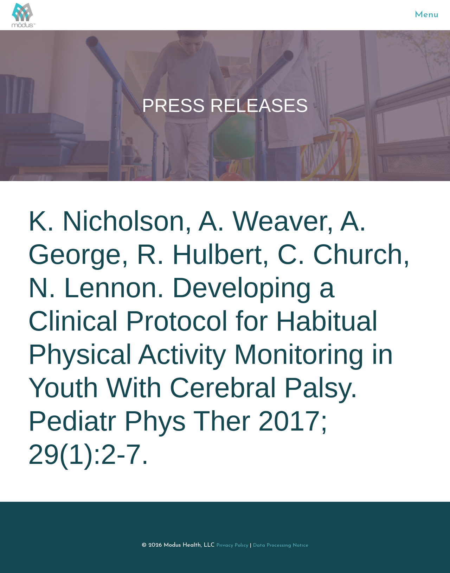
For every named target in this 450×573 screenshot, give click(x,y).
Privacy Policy (232, 545)
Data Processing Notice (280, 545)
